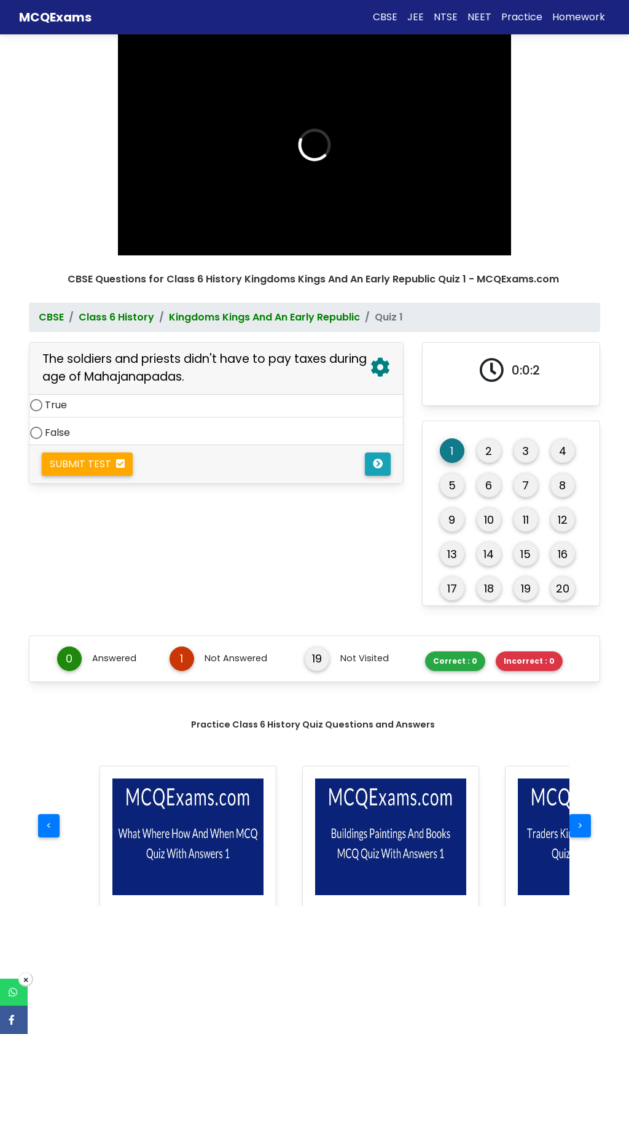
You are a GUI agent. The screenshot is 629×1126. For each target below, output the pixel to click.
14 (488, 545)
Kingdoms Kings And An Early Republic (264, 308)
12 (563, 510)
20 (562, 579)
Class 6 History (116, 308)
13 (452, 545)
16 (563, 545)
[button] (188, 827)
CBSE (51, 308)
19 (526, 579)
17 (452, 579)
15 (525, 545)
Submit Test (87, 455)
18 (489, 579)
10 (489, 510)
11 (526, 510)
